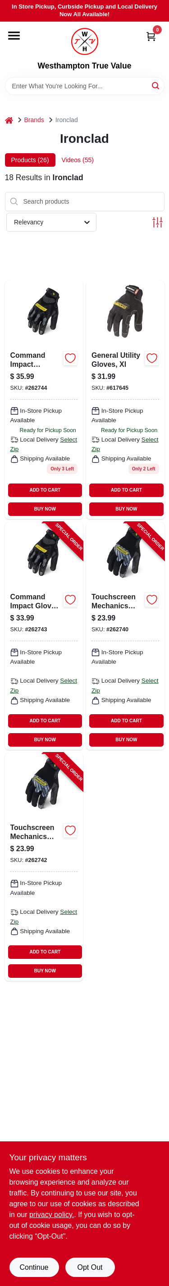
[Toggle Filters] (157, 222)
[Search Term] (84, 86)
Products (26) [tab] (30, 160)
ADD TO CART (45, 490)
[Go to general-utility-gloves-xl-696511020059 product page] (125, 400)
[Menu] (14, 35)
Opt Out (89, 1267)
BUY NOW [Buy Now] (45, 508)
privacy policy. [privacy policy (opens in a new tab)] (51, 1214)
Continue (33, 1267)
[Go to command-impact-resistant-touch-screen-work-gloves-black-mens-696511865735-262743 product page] (44, 636)
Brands (34, 119)
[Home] (9, 120)
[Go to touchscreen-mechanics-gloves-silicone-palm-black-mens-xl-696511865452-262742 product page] (44, 867)
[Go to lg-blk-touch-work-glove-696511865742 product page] (44, 400)
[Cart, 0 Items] (150, 36)
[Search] (156, 85)
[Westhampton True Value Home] (84, 41)
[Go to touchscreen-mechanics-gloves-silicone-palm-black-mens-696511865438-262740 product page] (125, 636)
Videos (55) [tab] (78, 160)
